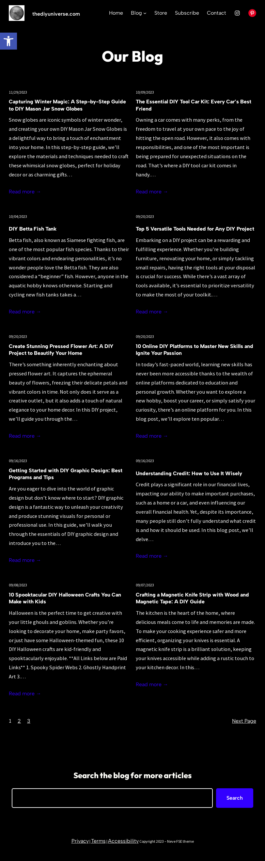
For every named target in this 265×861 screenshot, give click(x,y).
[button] (8, 41)
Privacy (80, 841)
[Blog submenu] (145, 13)
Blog (136, 13)
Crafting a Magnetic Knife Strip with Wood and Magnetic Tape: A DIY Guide (192, 598)
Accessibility (123, 841)
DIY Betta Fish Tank (32, 229)
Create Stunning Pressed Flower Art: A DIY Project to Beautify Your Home (61, 349)
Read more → (25, 192)
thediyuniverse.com (56, 14)
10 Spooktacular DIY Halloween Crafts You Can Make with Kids (65, 598)
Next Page (244, 721)
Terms (98, 841)
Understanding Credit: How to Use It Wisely (189, 473)
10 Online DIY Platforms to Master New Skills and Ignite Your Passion (194, 349)
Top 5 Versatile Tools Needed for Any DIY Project (195, 229)
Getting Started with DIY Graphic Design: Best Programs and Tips (65, 474)
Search (234, 798)
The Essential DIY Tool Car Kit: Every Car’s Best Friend (193, 105)
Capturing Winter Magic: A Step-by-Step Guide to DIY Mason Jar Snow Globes (67, 105)
